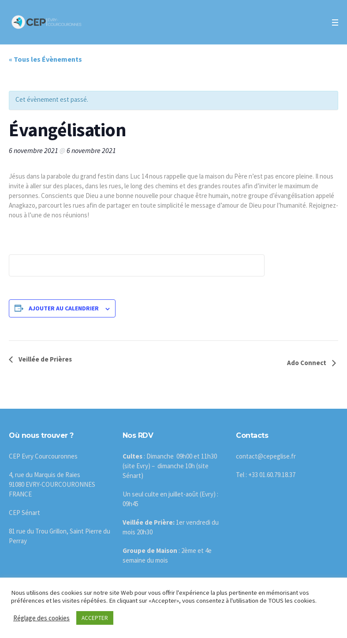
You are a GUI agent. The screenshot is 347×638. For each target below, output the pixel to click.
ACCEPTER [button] (95, 618)
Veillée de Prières (44, 359)
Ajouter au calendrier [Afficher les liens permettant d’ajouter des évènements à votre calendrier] (64, 308)
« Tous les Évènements (45, 59)
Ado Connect (307, 362)
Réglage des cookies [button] (41, 618)
